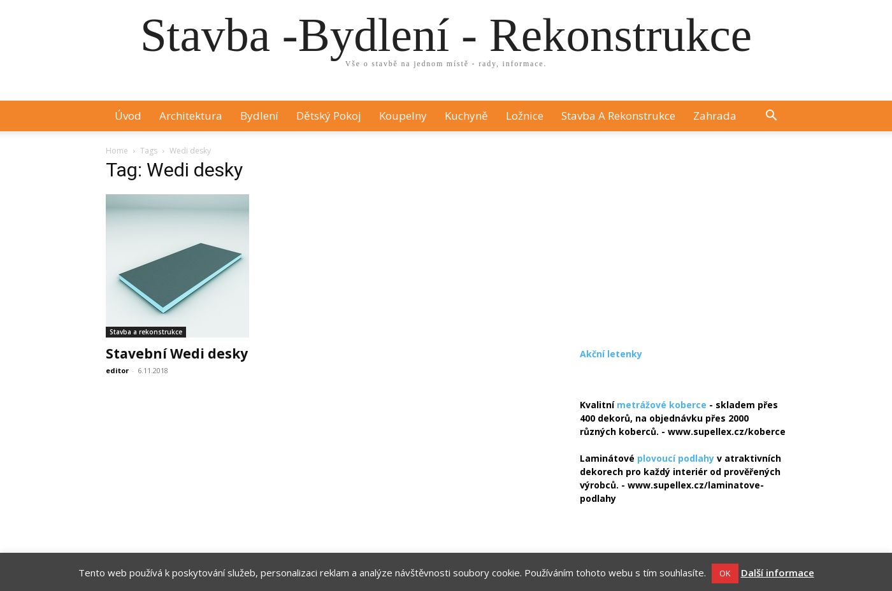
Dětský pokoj (328, 115)
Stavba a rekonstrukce (618, 115)
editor (117, 370)
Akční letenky (611, 354)
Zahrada (715, 115)
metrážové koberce (662, 405)
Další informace (777, 572)
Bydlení (259, 115)
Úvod (128, 115)
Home (117, 150)
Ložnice (524, 115)
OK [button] (725, 573)
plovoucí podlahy (675, 458)
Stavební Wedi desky (177, 353)
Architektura (190, 115)
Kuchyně (466, 115)
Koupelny (403, 115)
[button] (771, 117)
